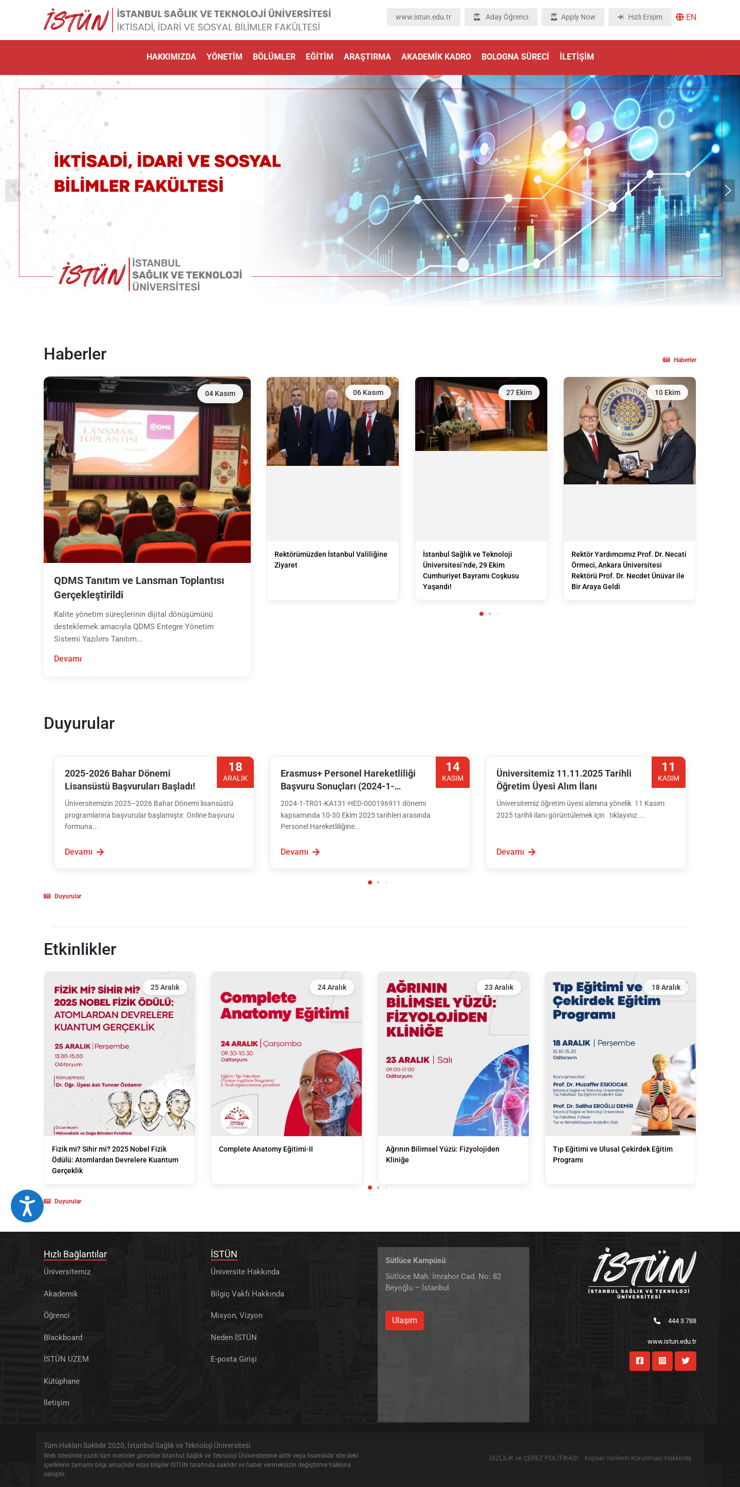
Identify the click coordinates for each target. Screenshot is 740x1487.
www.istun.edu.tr (423, 17)
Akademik (61, 1293)
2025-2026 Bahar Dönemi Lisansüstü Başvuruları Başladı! (130, 780)
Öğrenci (57, 1315)
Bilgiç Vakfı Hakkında (247, 1293)
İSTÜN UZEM (66, 1359)
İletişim (56, 1402)
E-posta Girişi (234, 1359)
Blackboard (63, 1337)
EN (686, 17)
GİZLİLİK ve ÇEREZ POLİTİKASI (533, 1458)
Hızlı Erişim (640, 17)
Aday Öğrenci (501, 17)
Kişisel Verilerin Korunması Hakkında (638, 1458)
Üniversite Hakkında (245, 1271)
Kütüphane (62, 1381)
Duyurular (62, 896)
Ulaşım (404, 1320)
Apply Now (573, 17)
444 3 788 (675, 1321)
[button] (728, 190)
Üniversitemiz (67, 1271)
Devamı (68, 659)
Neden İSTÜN (234, 1337)
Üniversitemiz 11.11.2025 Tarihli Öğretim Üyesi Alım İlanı (564, 780)
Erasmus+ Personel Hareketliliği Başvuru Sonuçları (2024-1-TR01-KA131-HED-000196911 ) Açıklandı (348, 780)
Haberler (679, 360)
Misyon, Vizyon (237, 1315)
